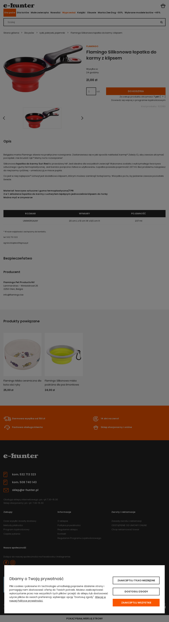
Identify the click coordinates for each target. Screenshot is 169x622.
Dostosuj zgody (136, 591)
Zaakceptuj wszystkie (136, 602)
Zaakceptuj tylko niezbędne (136, 580)
